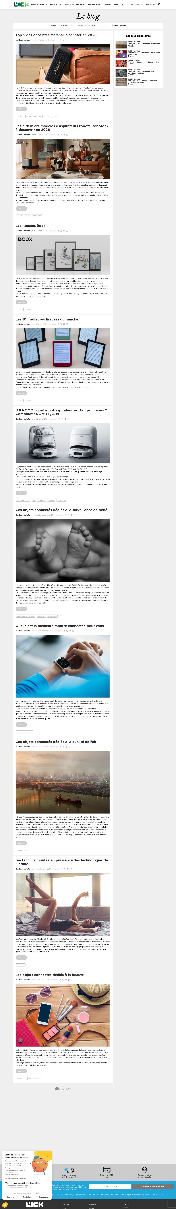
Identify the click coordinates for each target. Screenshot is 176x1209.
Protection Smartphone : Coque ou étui (143, 62)
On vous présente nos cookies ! (17, 1188)
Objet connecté (39, 4)
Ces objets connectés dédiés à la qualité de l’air (56, 742)
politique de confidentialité (135, 1196)
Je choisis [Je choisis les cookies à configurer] (27, 1197)
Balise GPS (52, 616)
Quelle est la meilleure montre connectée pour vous (60, 626)
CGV (65, 1208)
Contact (92, 1208)
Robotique (119, 4)
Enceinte (48, 116)
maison (51, 500)
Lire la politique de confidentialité (15, 1178)
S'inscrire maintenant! (152, 1187)
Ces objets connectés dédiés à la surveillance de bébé (61, 510)
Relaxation (21, 1078)
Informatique (93, 4)
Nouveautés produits (87, 26)
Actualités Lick (67, 26)
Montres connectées (24, 732)
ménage (41, 500)
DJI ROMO (61, 500)
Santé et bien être (35, 1078)
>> (69, 1088)
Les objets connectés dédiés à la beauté (50, 975)
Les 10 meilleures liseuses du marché (47, 319)
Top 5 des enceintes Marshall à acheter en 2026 (56, 35)
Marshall (20, 116)
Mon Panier (150, 4)
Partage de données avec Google (17, 1185)
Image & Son (55, 4)
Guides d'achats (119, 26)
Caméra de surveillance (25, 616)
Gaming (107, 4)
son (56, 116)
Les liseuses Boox (30, 226)
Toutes (53, 26)
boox (19, 309)
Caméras (41, 616)
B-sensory (20, 965)
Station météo (22, 850)
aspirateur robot (23, 216)
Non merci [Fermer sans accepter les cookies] (10, 1197)
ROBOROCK (37, 216)
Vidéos (103, 26)
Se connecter (136, 4)
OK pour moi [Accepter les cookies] (43, 1197)
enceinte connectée (34, 116)
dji (34, 500)
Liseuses (28, 309)
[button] (5, 1205)
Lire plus (21, 109)
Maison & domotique (74, 4)
